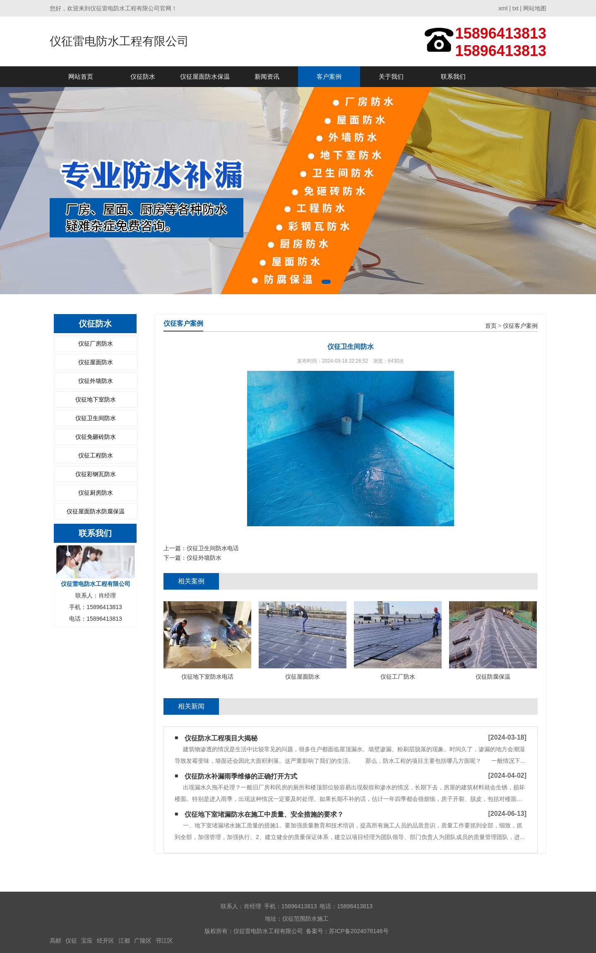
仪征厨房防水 (95, 492)
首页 (491, 326)
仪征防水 (142, 76)
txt (515, 8)
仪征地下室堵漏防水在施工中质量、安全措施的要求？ (264, 814)
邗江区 (164, 940)
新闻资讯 (267, 76)
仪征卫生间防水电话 (213, 548)
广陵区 (142, 940)
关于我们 (391, 76)
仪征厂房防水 (95, 343)
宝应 (87, 940)
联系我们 (453, 76)
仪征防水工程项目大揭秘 (221, 738)
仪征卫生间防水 (95, 418)
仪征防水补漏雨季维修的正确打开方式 (241, 776)
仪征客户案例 (520, 326)
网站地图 (534, 8)
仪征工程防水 (95, 455)
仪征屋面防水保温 (205, 76)
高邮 (55, 940)
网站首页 (80, 76)
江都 (124, 940)
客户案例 (329, 76)
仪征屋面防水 (95, 362)
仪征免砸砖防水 (95, 436)
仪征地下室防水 (95, 399)
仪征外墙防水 (95, 380)
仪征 (71, 940)
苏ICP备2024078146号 (358, 931)
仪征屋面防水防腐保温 (96, 511)
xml (503, 8)
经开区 (105, 940)
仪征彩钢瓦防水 (95, 474)
